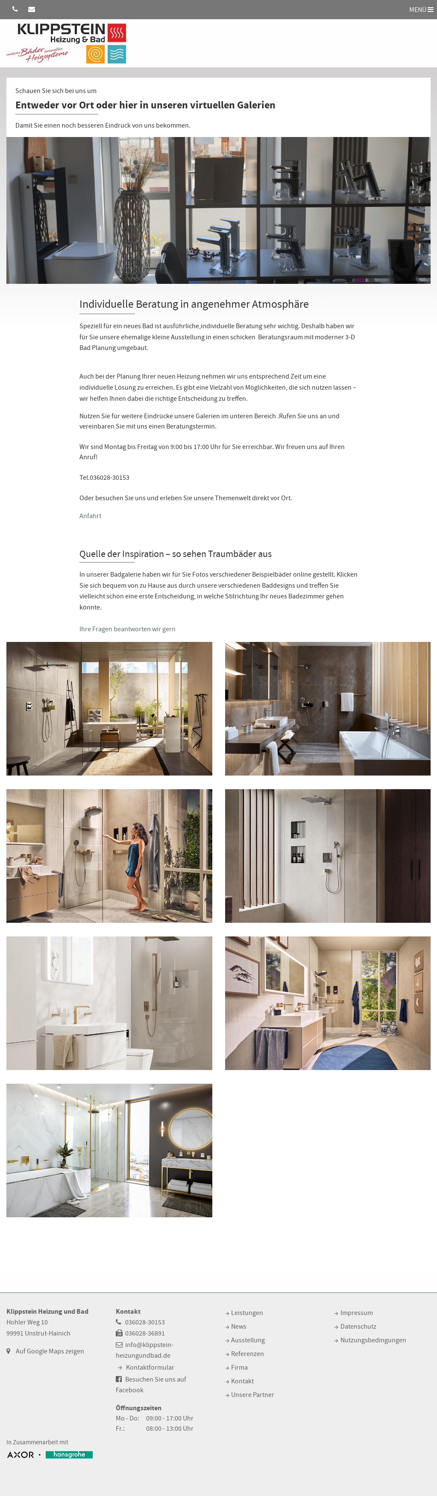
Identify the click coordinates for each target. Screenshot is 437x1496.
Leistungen (247, 1313)
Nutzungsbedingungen (373, 1340)
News (238, 1326)
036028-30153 (145, 1322)
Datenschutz (358, 1326)
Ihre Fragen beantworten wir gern (127, 629)
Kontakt (242, 1381)
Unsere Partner (252, 1395)
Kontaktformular (150, 1367)
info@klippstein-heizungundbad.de (144, 1350)
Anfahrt (90, 516)
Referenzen (247, 1354)
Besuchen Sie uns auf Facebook (151, 1385)
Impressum (356, 1313)
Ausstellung (248, 1340)
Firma (239, 1367)
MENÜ (421, 9)
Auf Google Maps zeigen (50, 1351)
